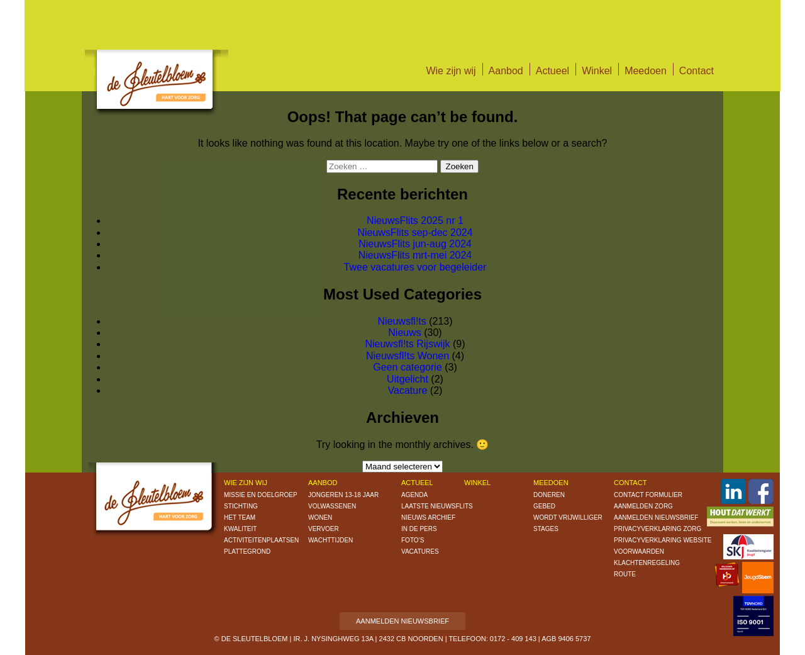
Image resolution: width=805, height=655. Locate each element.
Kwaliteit (240, 528)
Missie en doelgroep (260, 494)
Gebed (544, 506)
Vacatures (420, 551)
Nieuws (404, 332)
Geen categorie (407, 367)
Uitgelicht (407, 379)
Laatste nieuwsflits (437, 506)
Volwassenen (332, 506)
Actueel (552, 70)
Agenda (414, 494)
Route (625, 574)
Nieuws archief (428, 517)
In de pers (419, 528)
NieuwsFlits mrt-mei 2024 (415, 255)
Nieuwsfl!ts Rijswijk (407, 344)
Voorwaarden (639, 551)
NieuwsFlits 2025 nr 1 (415, 220)
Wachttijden (330, 540)
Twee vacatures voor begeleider (415, 267)
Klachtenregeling (647, 562)
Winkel (597, 70)
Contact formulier (648, 494)
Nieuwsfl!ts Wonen (407, 355)
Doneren (549, 494)
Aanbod (506, 70)
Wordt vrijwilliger (567, 517)
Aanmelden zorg (643, 506)
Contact (696, 70)
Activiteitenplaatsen (261, 540)
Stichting (241, 506)
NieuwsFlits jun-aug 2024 (415, 243)
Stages (545, 528)
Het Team (239, 517)
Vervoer (323, 528)
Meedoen (646, 70)
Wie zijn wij (450, 70)
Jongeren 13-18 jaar (343, 494)
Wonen (320, 517)
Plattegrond (247, 551)
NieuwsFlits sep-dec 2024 (414, 232)
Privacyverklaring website (662, 540)
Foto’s (412, 540)
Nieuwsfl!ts (401, 321)
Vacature (408, 390)
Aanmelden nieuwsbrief (656, 517)
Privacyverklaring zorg (657, 528)
